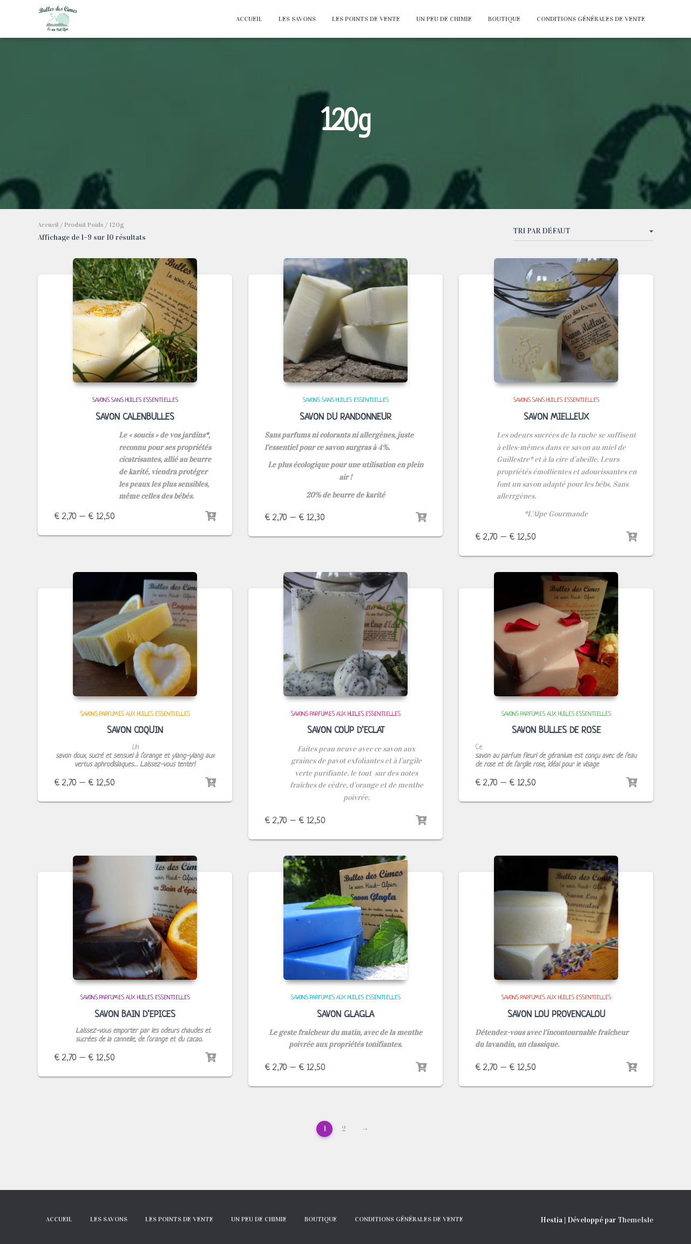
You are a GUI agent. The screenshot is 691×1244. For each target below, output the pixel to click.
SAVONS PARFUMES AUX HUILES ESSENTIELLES (135, 714)
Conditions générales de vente (591, 19)
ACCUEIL (249, 19)
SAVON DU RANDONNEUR (345, 417)
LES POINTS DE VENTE (366, 19)
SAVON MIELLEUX (556, 417)
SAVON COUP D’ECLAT (345, 730)
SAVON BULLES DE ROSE (556, 730)
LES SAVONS (297, 19)
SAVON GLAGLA (345, 1015)
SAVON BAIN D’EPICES (134, 1015)
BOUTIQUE (504, 19)
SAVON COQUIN (135, 730)
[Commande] (583, 233)
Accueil (48, 224)
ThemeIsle (635, 1220)
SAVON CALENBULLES (135, 417)
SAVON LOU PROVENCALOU (556, 1015)
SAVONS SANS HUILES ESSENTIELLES (135, 400)
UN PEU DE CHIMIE (444, 19)
